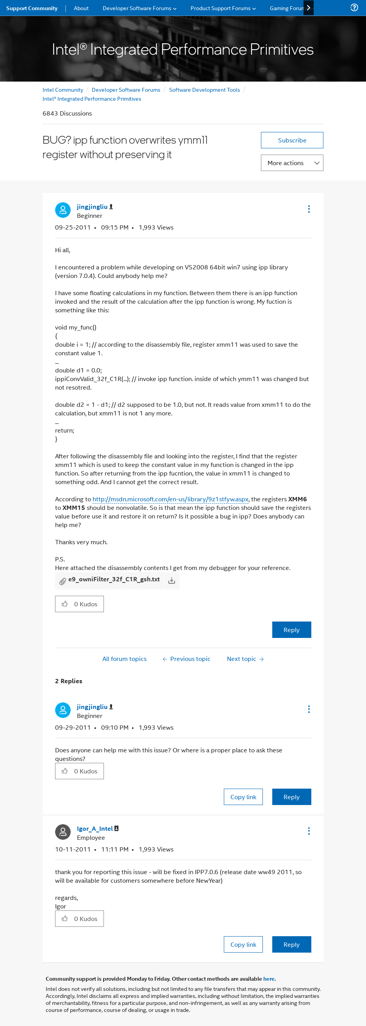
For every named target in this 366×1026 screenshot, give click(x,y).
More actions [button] (286, 162)
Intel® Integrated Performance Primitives (92, 98)
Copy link (243, 796)
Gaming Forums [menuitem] (289, 8)
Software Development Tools (204, 89)
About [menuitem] (81, 8)
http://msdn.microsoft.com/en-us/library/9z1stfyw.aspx (170, 498)
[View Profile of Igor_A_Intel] (98, 828)
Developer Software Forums (126, 89)
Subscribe (292, 139)
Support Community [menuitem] (31, 8)
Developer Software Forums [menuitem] (137, 8)
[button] (308, 208)
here (269, 978)
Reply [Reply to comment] (292, 796)
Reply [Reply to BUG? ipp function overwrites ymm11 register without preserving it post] (292, 629)
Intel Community (63, 89)
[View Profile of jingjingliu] (95, 206)
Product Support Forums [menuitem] (221, 8)
